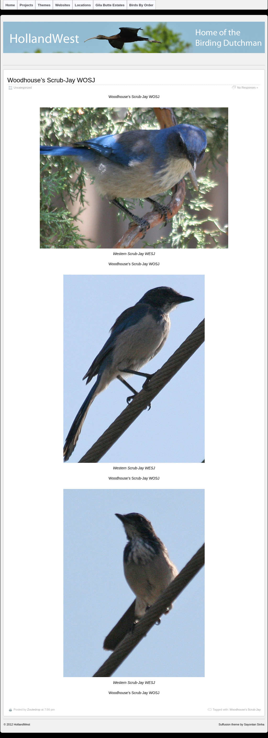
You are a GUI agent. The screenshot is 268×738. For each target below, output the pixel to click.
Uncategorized (23, 87)
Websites (62, 5)
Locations (83, 5)
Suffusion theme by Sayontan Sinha (241, 724)
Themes (44, 5)
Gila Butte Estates (110, 5)
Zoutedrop (33, 709)
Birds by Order (141, 5)
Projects (26, 5)
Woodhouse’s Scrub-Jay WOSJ (51, 80)
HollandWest (22, 724)
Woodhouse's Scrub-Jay (245, 709)
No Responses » (247, 87)
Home (10, 5)
